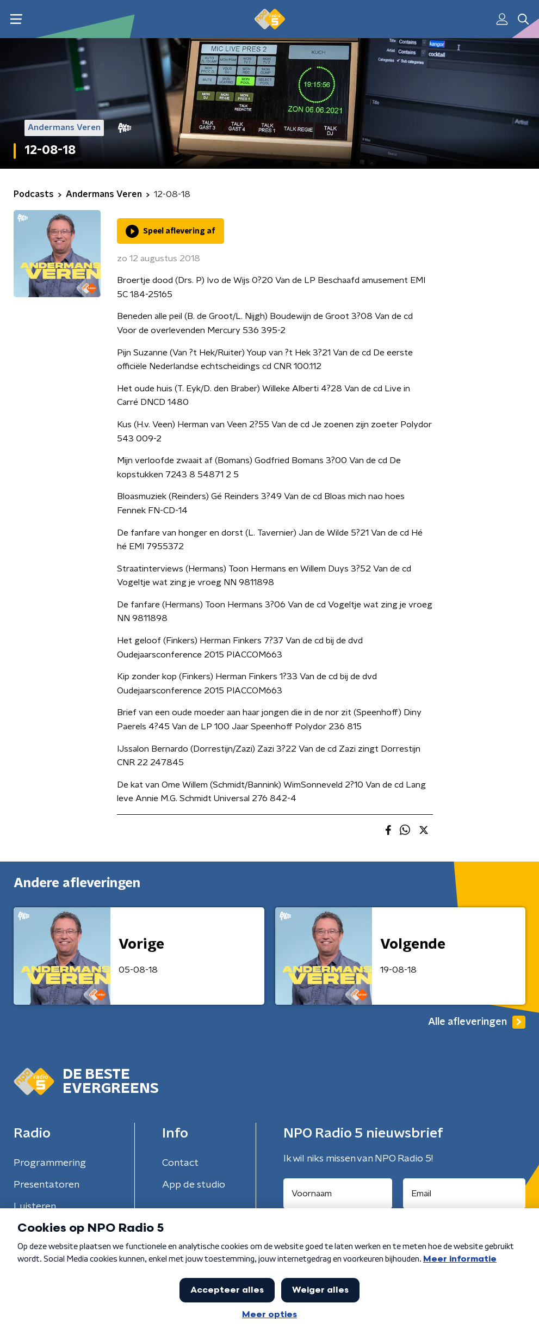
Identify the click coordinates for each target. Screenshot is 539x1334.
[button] (16, 19)
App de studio (193, 1185)
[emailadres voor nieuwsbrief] (464, 1193)
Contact (180, 1163)
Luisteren (35, 1207)
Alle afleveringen (476, 1022)
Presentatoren (46, 1185)
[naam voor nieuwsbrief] (337, 1193)
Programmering (50, 1163)
